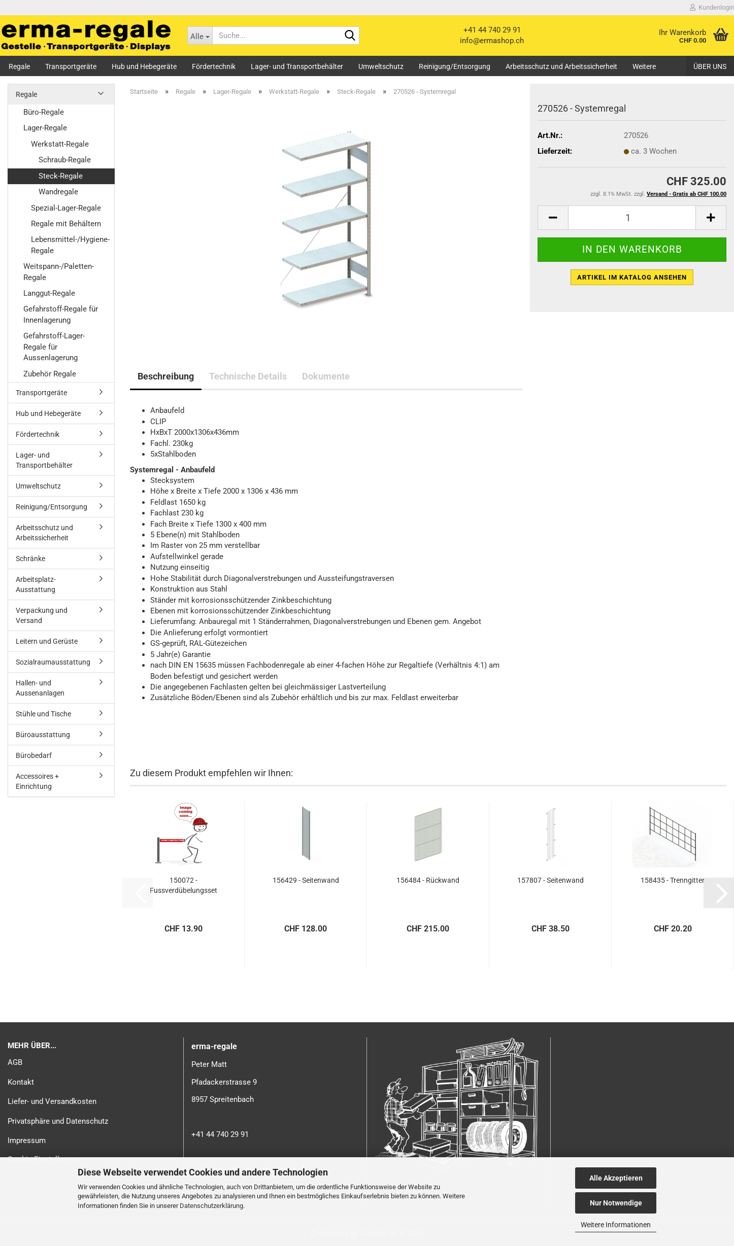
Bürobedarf (34, 755)
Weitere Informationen (616, 1225)
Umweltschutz (381, 66)
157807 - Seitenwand (550, 880)
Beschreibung (166, 376)
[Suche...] (199, 35)
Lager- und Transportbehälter (297, 66)
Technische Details (248, 376)
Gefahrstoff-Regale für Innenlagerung (60, 314)
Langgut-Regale (49, 293)
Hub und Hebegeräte (144, 66)
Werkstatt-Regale (60, 144)
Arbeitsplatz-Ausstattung (36, 584)
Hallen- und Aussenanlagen (40, 688)
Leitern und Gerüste (47, 641)
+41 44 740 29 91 (492, 29)
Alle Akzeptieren (616, 1178)
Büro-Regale (43, 112)
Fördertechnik (214, 66)
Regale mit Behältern (66, 223)
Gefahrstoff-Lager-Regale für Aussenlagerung (54, 346)
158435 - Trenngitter (673, 880)
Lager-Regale (45, 127)
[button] (553, 217)
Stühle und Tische (43, 714)
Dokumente (326, 376)
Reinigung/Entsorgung (454, 66)
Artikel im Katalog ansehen (632, 277)
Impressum (27, 1140)
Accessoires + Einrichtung (37, 781)
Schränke (30, 559)
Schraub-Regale (65, 159)
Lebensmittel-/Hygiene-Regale (70, 245)
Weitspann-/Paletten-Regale (58, 272)
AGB (15, 1062)
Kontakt (21, 1082)
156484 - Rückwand (427, 880)
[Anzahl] (632, 217)
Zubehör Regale (49, 373)
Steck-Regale (61, 176)
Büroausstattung (43, 735)
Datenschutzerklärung (211, 1205)
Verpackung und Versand (42, 615)
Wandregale (58, 191)
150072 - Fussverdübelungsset (183, 885)
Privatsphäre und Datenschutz (58, 1121)
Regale (19, 66)
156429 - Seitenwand (306, 880)
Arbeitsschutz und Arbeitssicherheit (561, 66)
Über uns (709, 66)
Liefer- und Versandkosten (52, 1101)
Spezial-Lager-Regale (66, 208)
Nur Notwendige (616, 1203)
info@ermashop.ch (492, 40)
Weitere (644, 66)
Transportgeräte (70, 66)
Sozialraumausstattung (53, 662)
